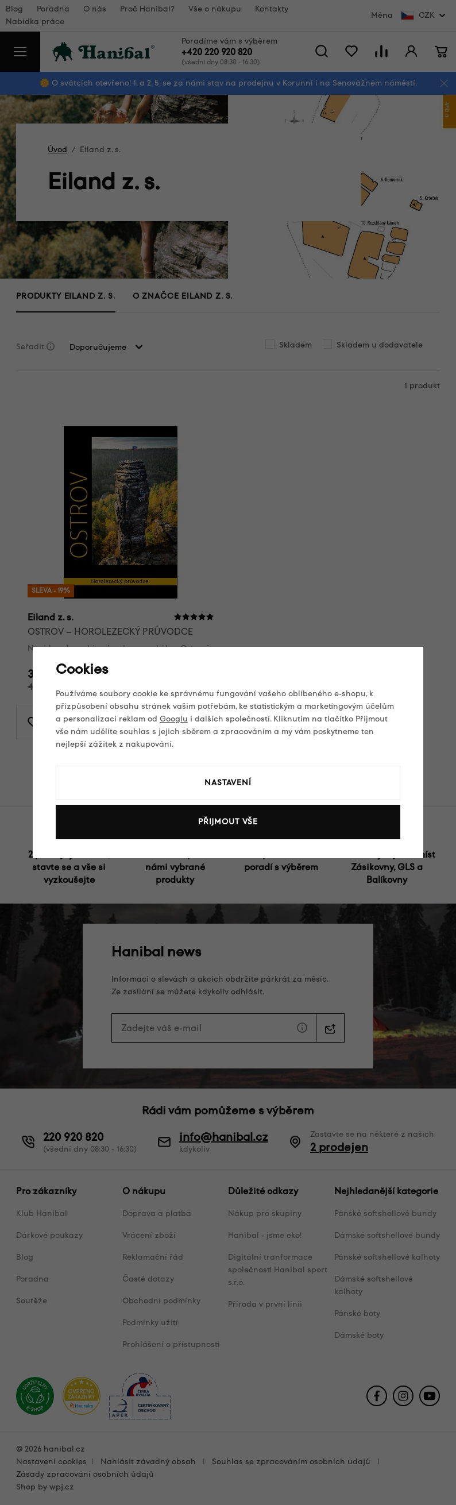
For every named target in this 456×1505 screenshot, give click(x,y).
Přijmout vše (228, 822)
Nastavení (228, 783)
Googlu (174, 719)
